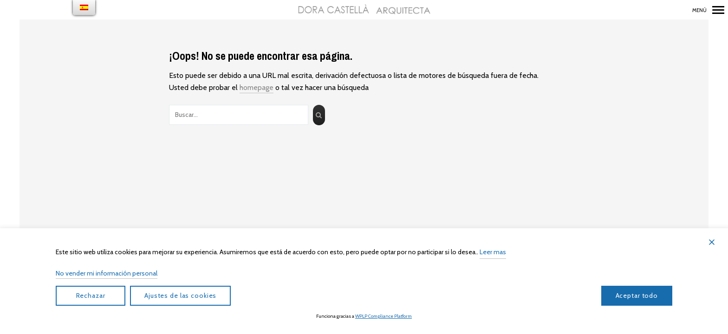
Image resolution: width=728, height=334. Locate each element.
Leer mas (493, 252)
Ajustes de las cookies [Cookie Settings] (180, 295)
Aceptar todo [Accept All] (637, 295)
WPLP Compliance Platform (383, 316)
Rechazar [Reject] (90, 295)
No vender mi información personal (106, 273)
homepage (256, 87)
